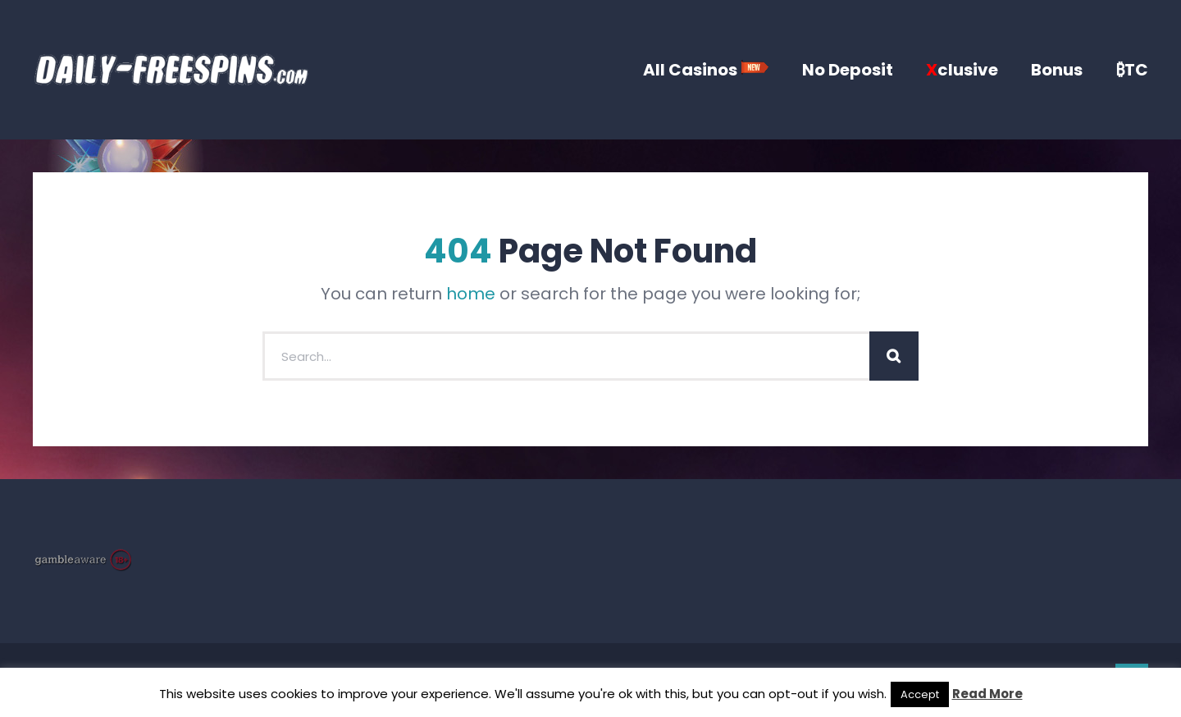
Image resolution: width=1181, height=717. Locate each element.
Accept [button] (920, 694)
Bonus (1057, 69)
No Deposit (847, 69)
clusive (962, 69)
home (470, 293)
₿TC (1131, 69)
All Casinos (706, 69)
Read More (987, 693)
